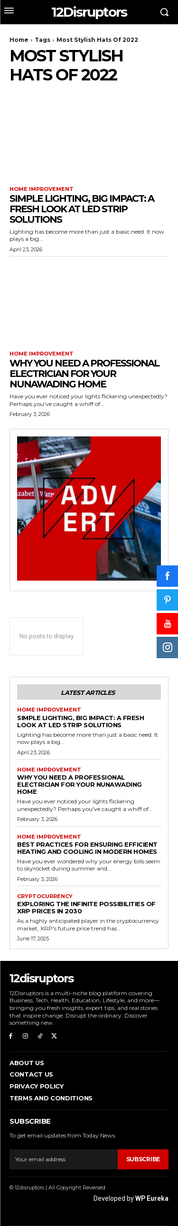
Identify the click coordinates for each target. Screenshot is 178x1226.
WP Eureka (152, 1198)
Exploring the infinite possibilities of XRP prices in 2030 (86, 907)
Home (18, 39)
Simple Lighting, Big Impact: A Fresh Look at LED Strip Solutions (81, 209)
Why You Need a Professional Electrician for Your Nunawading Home (84, 373)
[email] (63, 1159)
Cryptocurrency (45, 896)
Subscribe (143, 1159)
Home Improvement (41, 189)
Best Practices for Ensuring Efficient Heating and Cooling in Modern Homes (87, 847)
